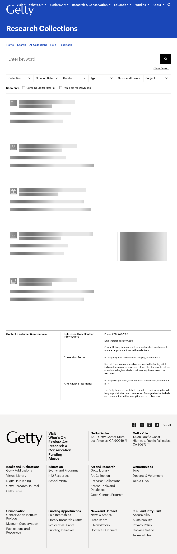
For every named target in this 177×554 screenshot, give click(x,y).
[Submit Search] (165, 59)
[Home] (10, 45)
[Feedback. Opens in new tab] (66, 45)
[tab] (20, 78)
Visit (20, 5)
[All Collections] (38, 45)
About (156, 5)
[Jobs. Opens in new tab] (136, 470)
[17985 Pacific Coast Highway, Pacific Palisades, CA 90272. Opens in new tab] (152, 440)
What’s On (36, 5)
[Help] (53, 45)
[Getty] (20, 10)
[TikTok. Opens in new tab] (157, 425)
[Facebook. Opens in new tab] (134, 425)
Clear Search (161, 68)
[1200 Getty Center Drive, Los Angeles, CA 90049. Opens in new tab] (110, 438)
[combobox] (83, 59)
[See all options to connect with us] (167, 425)
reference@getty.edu (122, 340)
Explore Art (58, 5)
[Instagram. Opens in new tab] (149, 425)
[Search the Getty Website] (169, 5)
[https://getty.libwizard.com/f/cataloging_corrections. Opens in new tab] (132, 357)
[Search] (21, 45)
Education (121, 5)
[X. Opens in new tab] (142, 425)
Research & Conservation (90, 5)
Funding (140, 5)
